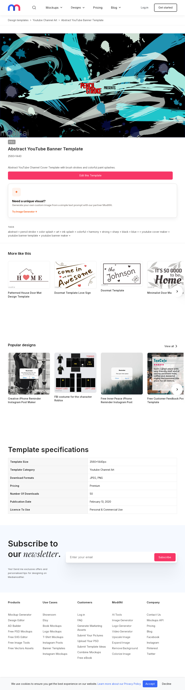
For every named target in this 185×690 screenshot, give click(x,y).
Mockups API (155, 620)
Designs (76, 7)
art (57, 231)
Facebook (153, 637)
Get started (165, 7)
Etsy (45, 620)
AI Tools (117, 614)
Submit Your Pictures (90, 635)
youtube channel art (45, 20)
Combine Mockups (89, 652)
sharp (115, 231)
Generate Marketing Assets (89, 628)
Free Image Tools (19, 642)
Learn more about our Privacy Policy (119, 683)
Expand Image (121, 642)
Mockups (52, 7)
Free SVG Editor (18, 637)
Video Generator (122, 631)
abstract (13, 231)
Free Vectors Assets (21, 648)
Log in (144, 7)
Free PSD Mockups (20, 631)
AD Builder (14, 626)
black (125, 231)
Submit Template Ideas (91, 646)
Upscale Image (121, 637)
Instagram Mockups (55, 654)
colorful (81, 231)
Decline (166, 683)
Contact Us (154, 614)
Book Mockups (52, 626)
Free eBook (84, 657)
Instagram (153, 642)
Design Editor (16, 620)
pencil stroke (28, 231)
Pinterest (152, 648)
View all (169, 346)
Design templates (18, 20)
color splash (46, 231)
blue (134, 231)
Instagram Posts (53, 642)
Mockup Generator (19, 614)
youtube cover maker (154, 231)
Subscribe (165, 557)
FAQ (79, 620)
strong (105, 231)
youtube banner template (23, 235)
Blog (114, 7)
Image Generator (122, 620)
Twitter (151, 654)
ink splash (68, 231)
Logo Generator (122, 626)
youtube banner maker (54, 235)
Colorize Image (121, 654)
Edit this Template (90, 175)
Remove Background (125, 648)
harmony (94, 231)
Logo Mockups (52, 631)
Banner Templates (54, 648)
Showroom (49, 614)
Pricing (97, 7)
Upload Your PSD (88, 641)
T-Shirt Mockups (53, 637)
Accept (150, 683)
